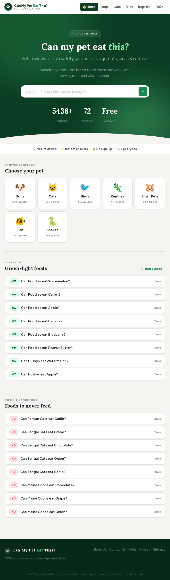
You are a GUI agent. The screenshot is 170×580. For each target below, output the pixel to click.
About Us (99, 549)
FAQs (159, 7)
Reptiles (144, 7)
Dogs (104, 7)
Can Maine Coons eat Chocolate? (47, 485)
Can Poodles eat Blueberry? (43, 334)
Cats (117, 7)
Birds (129, 7)
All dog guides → (153, 268)
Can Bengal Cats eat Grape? (43, 432)
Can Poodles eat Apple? (40, 308)
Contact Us (117, 549)
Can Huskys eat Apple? (39, 374)
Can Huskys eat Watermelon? (45, 361)
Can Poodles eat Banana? (41, 321)
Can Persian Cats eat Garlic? (43, 419)
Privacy (144, 549)
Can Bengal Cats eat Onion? (43, 458)
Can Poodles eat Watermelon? (45, 281)
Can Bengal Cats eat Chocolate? (46, 445)
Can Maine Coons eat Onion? (43, 512)
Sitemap (159, 549)
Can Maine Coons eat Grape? (43, 498)
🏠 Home (89, 7)
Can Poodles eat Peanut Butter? (47, 348)
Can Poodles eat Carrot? (41, 294)
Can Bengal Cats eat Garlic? (43, 472)
